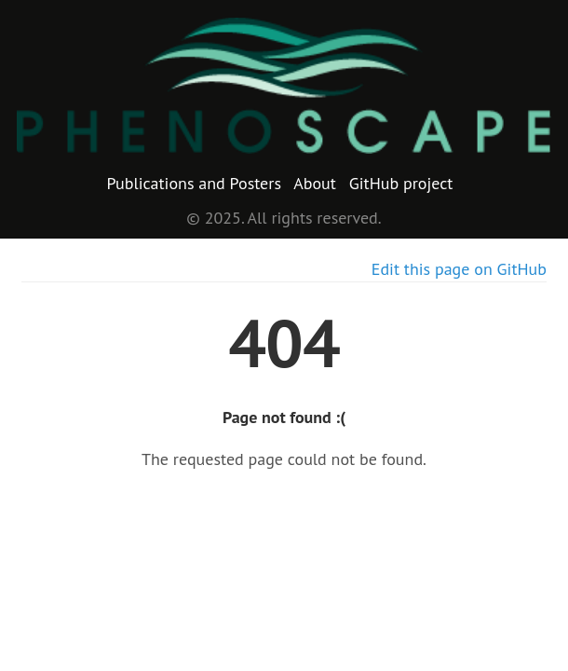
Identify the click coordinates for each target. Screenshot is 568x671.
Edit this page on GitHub (459, 269)
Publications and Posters (194, 183)
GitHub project (401, 183)
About (314, 183)
